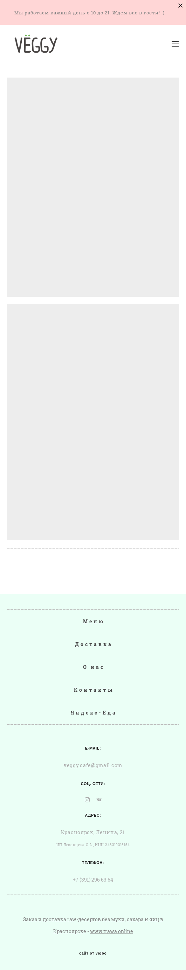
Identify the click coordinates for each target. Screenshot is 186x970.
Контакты (94, 689)
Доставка (94, 644)
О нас (94, 667)
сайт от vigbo (92, 953)
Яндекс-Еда (94, 712)
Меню (94, 621)
